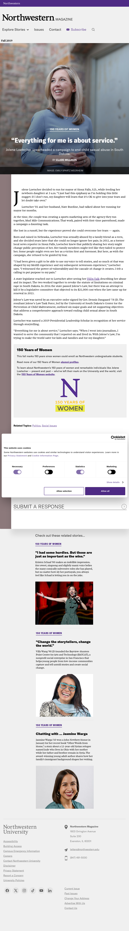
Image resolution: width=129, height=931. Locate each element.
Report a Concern (13, 875)
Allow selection (64, 491)
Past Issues (70, 893)
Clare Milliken (66, 159)
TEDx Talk (93, 278)
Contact (55, 29)
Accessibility (10, 841)
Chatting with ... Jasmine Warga (62, 734)
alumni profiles (69, 362)
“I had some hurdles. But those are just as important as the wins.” (63, 554)
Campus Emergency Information (21, 851)
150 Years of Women (64, 129)
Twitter (15, 890)
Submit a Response (39, 506)
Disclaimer (9, 865)
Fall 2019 (6, 40)
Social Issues (49, 425)
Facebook (7, 890)
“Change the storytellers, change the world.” (63, 643)
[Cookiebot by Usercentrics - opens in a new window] (113, 438)
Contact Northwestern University (21, 860)
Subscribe (78, 29)
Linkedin (49, 890)
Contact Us (70, 908)
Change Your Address (76, 898)
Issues (39, 29)
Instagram (24, 890)
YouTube (41, 890)
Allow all (105, 491)
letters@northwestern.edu (84, 849)
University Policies (13, 880)
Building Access (12, 846)
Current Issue (72, 888)
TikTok (32, 890)
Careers (7, 856)
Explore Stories (15, 29)
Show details (113, 482)
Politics (36, 425)
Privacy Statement (13, 870)
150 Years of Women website (38, 374)
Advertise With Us (74, 903)
